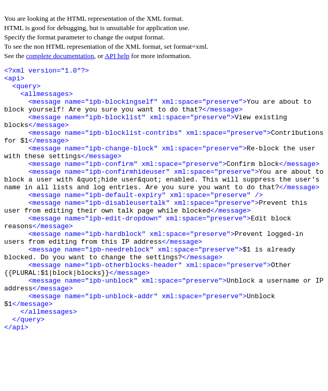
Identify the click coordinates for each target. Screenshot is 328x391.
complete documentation (60, 56)
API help (117, 56)
